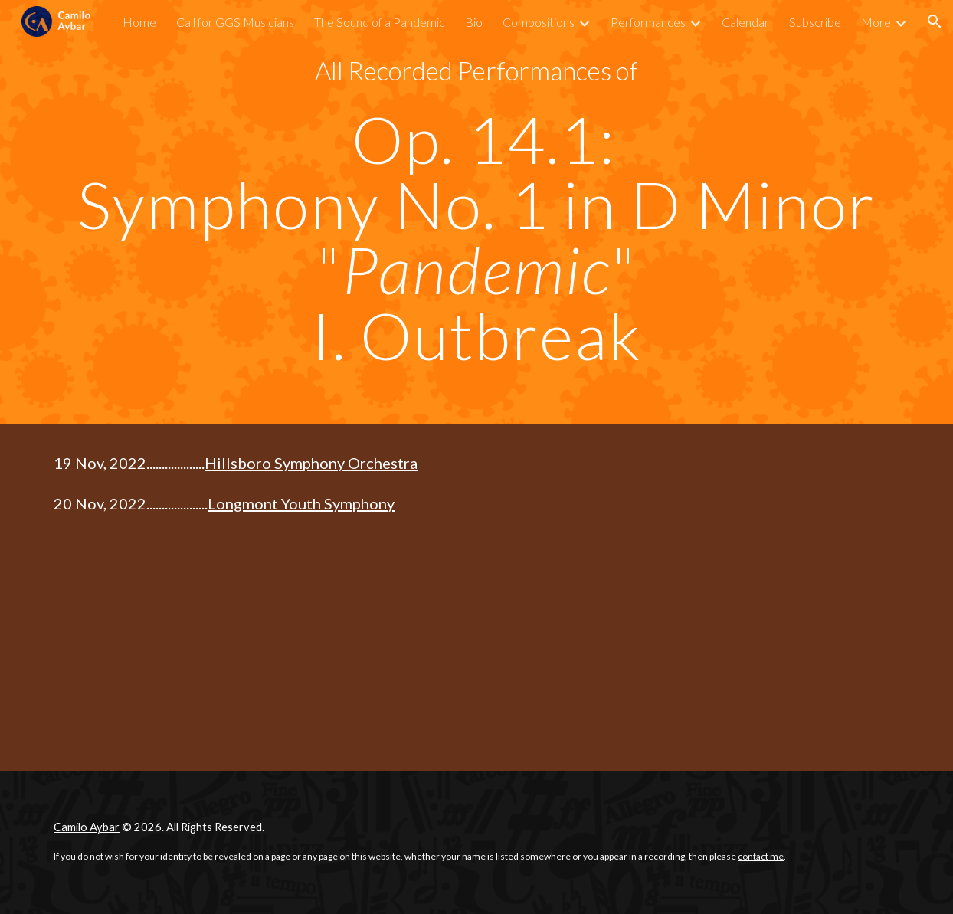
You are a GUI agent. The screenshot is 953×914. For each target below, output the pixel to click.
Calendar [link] (745, 22)
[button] (934, 21)
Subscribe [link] (815, 22)
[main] (476, 71)
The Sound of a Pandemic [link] (379, 22)
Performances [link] (648, 22)
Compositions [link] (539, 22)
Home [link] (139, 22)
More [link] (876, 22)
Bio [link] (474, 22)
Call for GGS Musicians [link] (235, 22)
